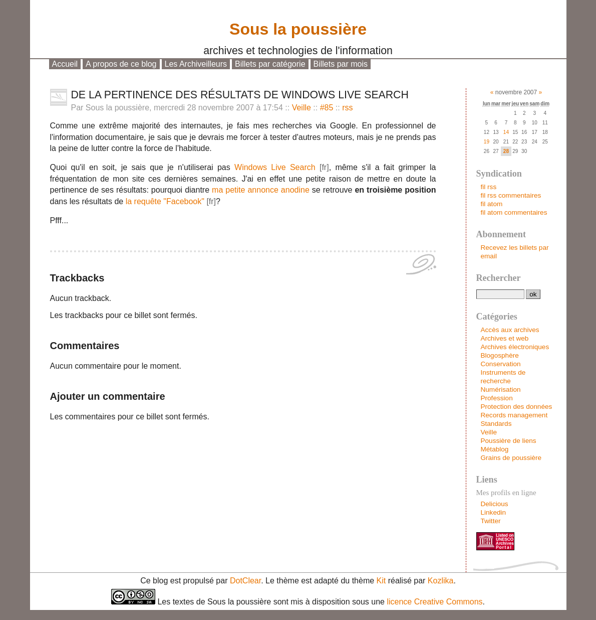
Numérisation (500, 389)
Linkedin (493, 512)
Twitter (490, 521)
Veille (301, 107)
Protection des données (516, 406)
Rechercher (498, 278)
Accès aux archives (509, 330)
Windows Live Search (275, 167)
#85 (327, 107)
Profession (496, 398)
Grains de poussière (510, 457)
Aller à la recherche (207, 73)
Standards (495, 423)
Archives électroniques (514, 347)
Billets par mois (341, 64)
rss (347, 107)
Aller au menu (142, 73)
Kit (381, 580)
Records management (513, 415)
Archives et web (504, 338)
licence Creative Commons (434, 601)
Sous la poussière (298, 26)
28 (506, 151)
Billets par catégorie (270, 64)
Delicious (494, 504)
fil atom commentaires (513, 212)
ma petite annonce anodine (261, 190)
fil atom (491, 204)
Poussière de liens (508, 440)
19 (486, 141)
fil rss (488, 187)
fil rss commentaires (510, 195)
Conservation (500, 364)
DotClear (245, 580)
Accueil (65, 64)
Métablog (494, 449)
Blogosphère (499, 355)
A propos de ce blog (121, 64)
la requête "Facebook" (165, 201)
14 (506, 132)
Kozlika (441, 580)
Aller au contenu (83, 73)
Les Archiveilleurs (196, 64)
